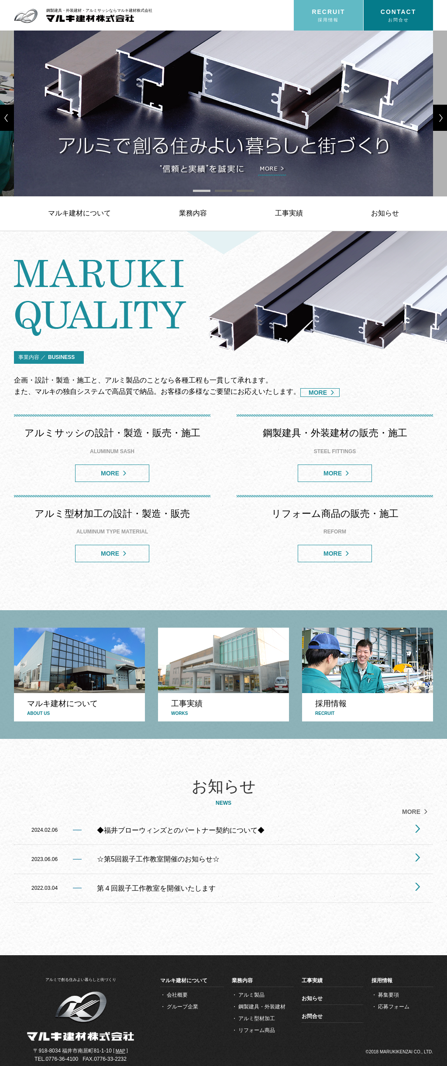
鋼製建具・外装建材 (261, 1007)
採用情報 (381, 980)
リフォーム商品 (256, 1030)
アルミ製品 (251, 995)
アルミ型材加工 (256, 1018)
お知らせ (385, 213)
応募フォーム (393, 1007)
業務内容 (193, 213)
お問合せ (312, 1016)
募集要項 (388, 995)
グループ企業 (182, 1007)
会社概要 (177, 995)
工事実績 (289, 213)
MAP (120, 1051)
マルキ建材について (79, 213)
